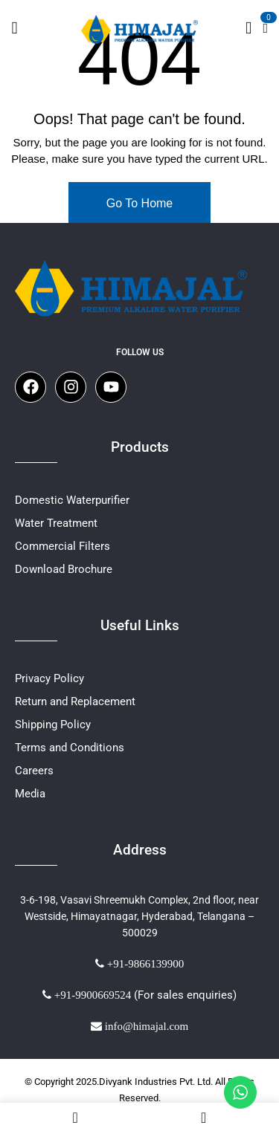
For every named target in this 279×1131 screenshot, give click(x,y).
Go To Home (139, 203)
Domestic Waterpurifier (72, 500)
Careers (34, 770)
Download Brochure (63, 569)
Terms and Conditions (69, 747)
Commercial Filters (62, 546)
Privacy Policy (49, 678)
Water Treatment (56, 523)
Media (30, 793)
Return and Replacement (75, 701)
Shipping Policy (53, 724)
